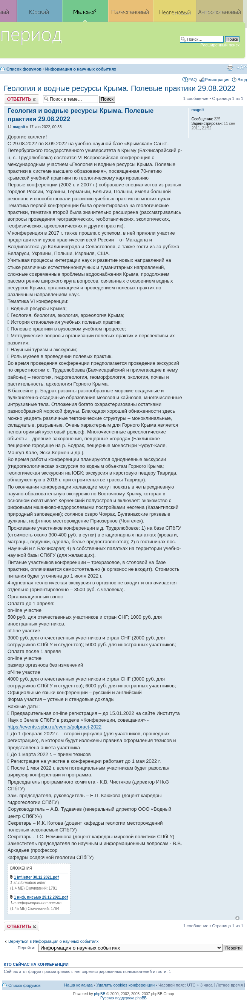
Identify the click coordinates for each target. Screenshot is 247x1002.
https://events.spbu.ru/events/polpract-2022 (54, 727)
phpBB (99, 994)
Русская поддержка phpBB (123, 998)
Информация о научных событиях (80, 69)
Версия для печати (230, 67)
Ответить (21, 99)
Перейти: (26, 947)
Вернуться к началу (237, 918)
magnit (19, 127)
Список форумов (23, 69)
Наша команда (78, 985)
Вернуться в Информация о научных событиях (53, 941)
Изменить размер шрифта (241, 67)
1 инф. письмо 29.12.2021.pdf (41, 897)
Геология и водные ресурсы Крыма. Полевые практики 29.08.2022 (119, 88)
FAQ (193, 79)
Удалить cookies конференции (126, 985)
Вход (242, 79)
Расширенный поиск (219, 45)
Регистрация (217, 79)
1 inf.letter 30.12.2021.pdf (36, 877)
